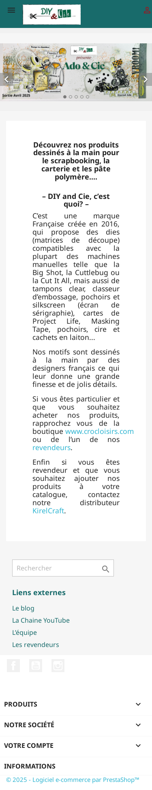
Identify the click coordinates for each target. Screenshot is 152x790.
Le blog (23, 608)
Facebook (13, 665)
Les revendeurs (35, 644)
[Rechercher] (63, 567)
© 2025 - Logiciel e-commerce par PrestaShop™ (72, 779)
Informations (30, 766)
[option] (76, 72)
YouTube (35, 665)
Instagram (57, 665)
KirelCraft (48, 510)
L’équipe (24, 632)
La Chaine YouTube (41, 620)
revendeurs (51, 447)
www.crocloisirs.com (99, 431)
